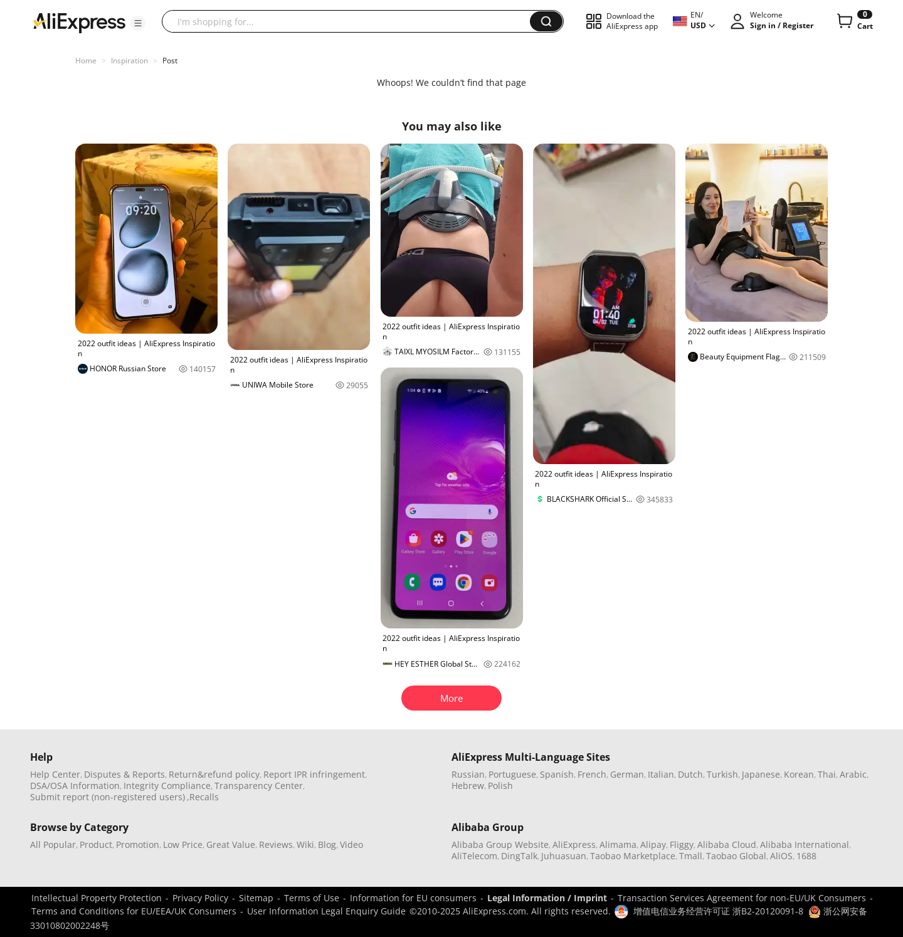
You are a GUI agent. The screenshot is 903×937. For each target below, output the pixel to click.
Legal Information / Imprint (547, 898)
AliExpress (574, 844)
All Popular (53, 844)
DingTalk (519, 856)
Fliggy (682, 844)
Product (96, 844)
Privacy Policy (200, 898)
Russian (468, 774)
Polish (500, 785)
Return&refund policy (214, 774)
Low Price (183, 844)
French (592, 774)
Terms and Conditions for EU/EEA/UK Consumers (133, 911)
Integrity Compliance (167, 785)
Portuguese (512, 774)
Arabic (853, 774)
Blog (327, 844)
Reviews (276, 844)
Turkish (722, 774)
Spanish (557, 774)
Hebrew (468, 785)
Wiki (305, 844)
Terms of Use (311, 898)
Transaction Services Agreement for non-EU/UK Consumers (742, 898)
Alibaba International (804, 844)
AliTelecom (474, 856)
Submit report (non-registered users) (107, 797)
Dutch (690, 774)
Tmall (690, 856)
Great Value (230, 844)
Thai (827, 774)
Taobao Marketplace (632, 856)
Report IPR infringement (314, 774)
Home (86, 60)
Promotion (137, 844)
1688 (806, 856)
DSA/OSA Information (75, 785)
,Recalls (203, 797)
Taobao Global (736, 856)
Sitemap (256, 898)
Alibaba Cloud (726, 844)
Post (169, 60)
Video (351, 844)
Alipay (653, 844)
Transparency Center (258, 785)
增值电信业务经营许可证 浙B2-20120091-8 (718, 911)
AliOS (781, 856)
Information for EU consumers (413, 898)
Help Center (55, 774)
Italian (661, 774)
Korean (799, 774)
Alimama (617, 844)
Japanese (761, 774)
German (627, 774)
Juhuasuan (563, 856)
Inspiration (129, 60)
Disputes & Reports (124, 774)
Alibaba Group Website (500, 844)
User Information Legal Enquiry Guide (326, 911)
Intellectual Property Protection (96, 898)
